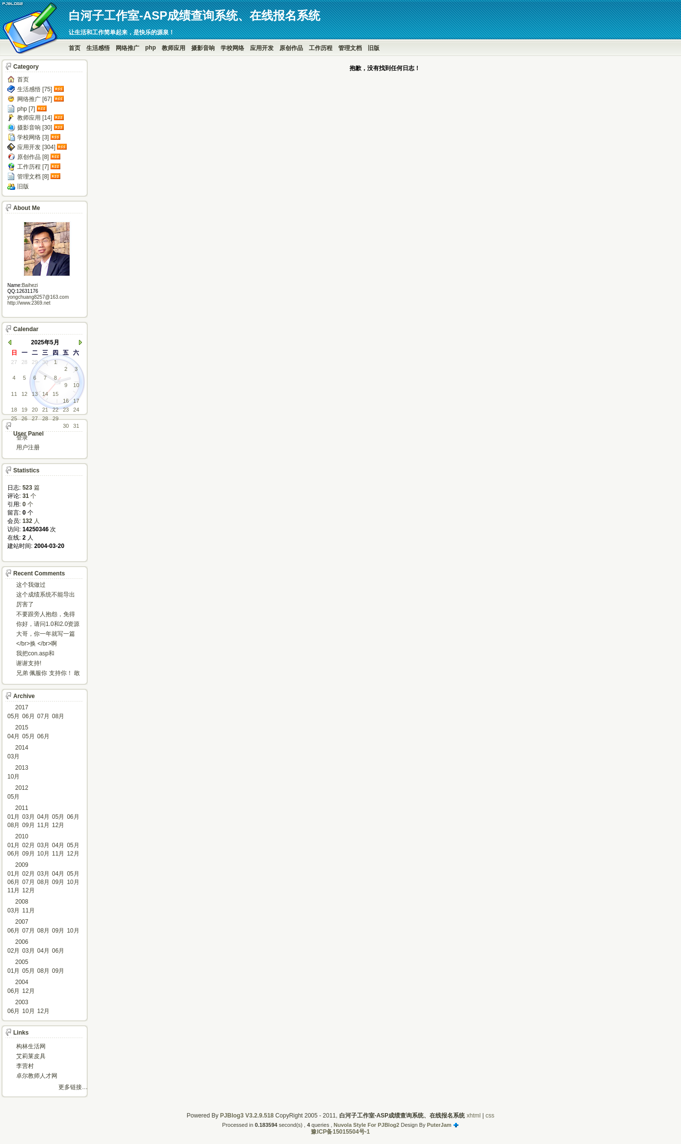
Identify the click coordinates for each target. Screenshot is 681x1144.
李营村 (25, 1066)
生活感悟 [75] (34, 89)
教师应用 (173, 48)
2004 (21, 982)
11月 (43, 825)
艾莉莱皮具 (31, 1056)
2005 (21, 962)
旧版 (373, 48)
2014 (21, 747)
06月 (28, 716)
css (489, 1115)
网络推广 (127, 48)
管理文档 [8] (33, 176)
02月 (28, 845)
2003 (21, 1002)
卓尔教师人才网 (36, 1075)
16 (66, 401)
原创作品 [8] (33, 157)
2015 (21, 727)
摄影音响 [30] (34, 127)
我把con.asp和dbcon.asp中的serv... (43, 654)
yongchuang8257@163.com (38, 297)
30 (45, 362)
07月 (43, 716)
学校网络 (232, 48)
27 (14, 362)
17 (76, 401)
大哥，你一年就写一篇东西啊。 (45, 634)
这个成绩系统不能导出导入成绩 (45, 595)
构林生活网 (31, 1046)
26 (24, 418)
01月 (13, 816)
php (150, 47)
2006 (21, 941)
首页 (74, 48)
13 (35, 394)
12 (24, 394)
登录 (22, 437)
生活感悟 (98, 48)
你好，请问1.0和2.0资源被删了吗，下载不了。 (47, 625)
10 (76, 385)
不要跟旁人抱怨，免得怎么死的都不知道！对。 (45, 615)
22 (55, 410)
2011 (21, 808)
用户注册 (28, 447)
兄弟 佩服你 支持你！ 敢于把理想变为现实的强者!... (48, 674)
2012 (21, 787)
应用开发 (262, 48)
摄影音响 (203, 48)
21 (45, 410)
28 (24, 362)
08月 (58, 716)
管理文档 (350, 48)
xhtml (474, 1115)
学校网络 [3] (33, 137)
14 (45, 394)
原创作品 (291, 48)
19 (24, 410)
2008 (21, 901)
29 (35, 362)
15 (55, 394)
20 (35, 410)
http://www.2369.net (28, 303)
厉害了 (25, 604)
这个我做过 (31, 584)
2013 (21, 767)
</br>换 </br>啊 (36, 643)
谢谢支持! (28, 663)
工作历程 (320, 48)
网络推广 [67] (34, 99)
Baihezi (30, 285)
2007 (21, 921)
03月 (13, 756)
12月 (58, 825)
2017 (21, 707)
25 (14, 418)
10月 (13, 776)
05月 (13, 716)
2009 (21, 864)
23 (66, 410)
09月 (28, 825)
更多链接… (73, 1087)
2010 (21, 836)
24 (76, 410)
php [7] (26, 108)
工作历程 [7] (33, 166)
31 (76, 426)
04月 (13, 736)
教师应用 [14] (34, 117)
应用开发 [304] (36, 147)
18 (14, 410)
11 (14, 394)
